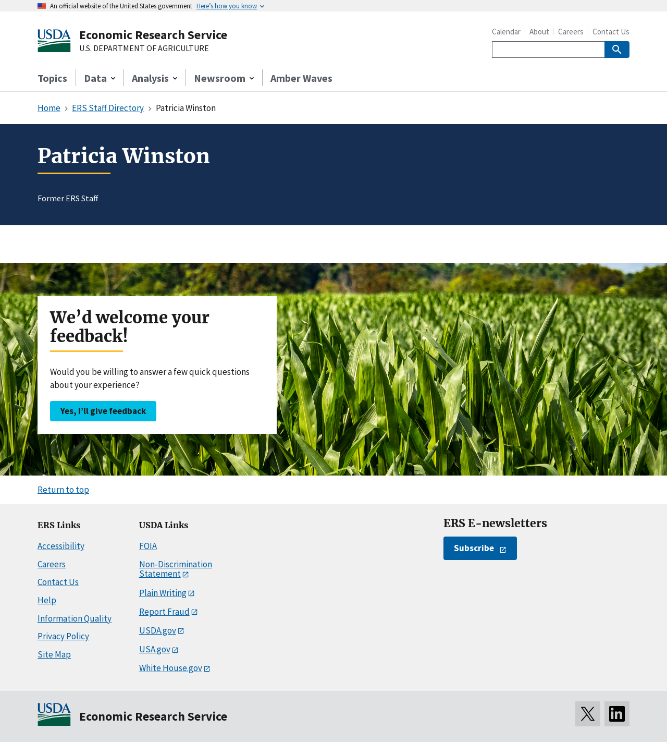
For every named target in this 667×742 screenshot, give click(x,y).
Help (47, 600)
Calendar (506, 31)
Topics (52, 77)
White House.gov (170, 668)
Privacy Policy (63, 636)
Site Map (54, 654)
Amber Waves (301, 77)
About (539, 31)
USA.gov (154, 649)
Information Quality (75, 618)
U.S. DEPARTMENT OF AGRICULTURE (144, 48)
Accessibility (61, 546)
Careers (571, 31)
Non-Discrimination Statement (175, 569)
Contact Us (610, 31)
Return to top (63, 489)
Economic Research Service (153, 34)
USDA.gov (157, 630)
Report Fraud (164, 611)
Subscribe (474, 548)
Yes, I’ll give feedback (103, 411)
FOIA (148, 546)
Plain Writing (163, 593)
